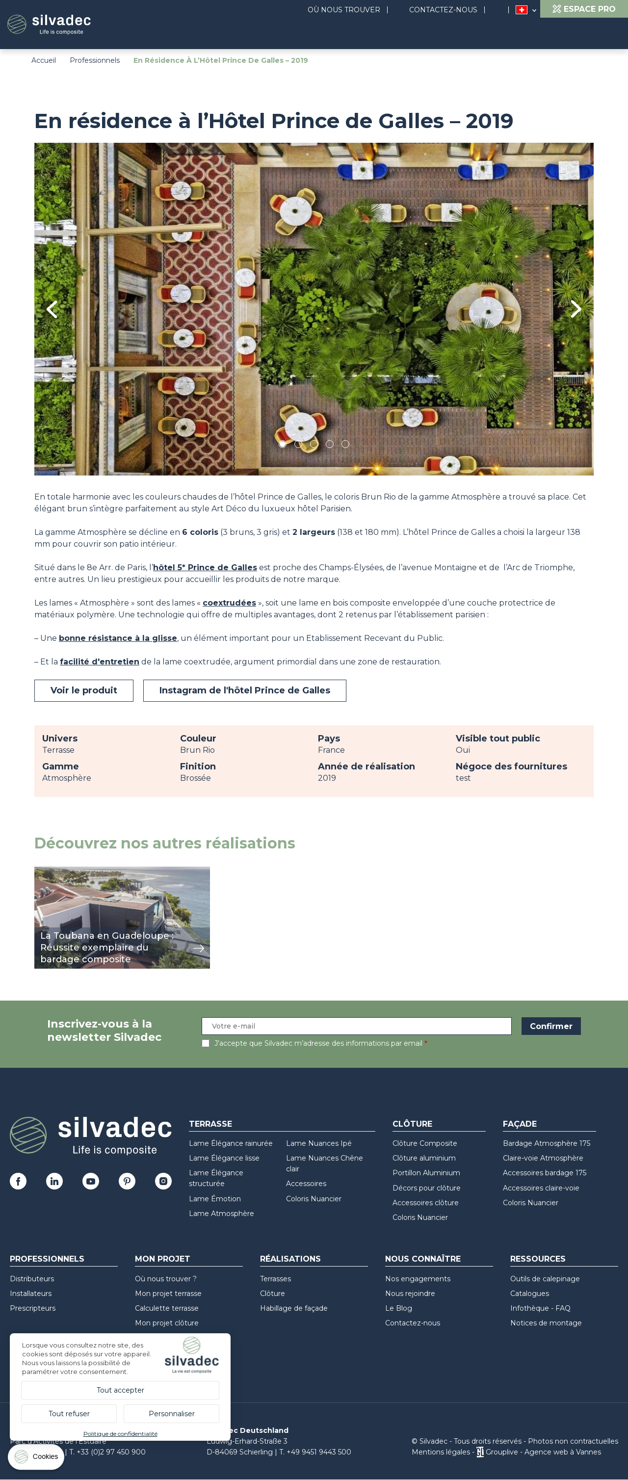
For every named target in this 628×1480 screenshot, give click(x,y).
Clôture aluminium (424, 1158)
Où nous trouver (344, 9)
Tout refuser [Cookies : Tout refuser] (69, 1413)
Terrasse (210, 1124)
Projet (307, 34)
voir (41, 871)
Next (576, 309)
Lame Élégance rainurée (231, 1143)
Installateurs (31, 1293)
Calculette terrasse (167, 1308)
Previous (51, 309)
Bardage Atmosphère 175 (546, 1143)
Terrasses (275, 1278)
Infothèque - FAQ (540, 1308)
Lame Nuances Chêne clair (324, 1163)
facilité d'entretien (99, 661)
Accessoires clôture (425, 1202)
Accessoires (306, 1183)
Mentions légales (441, 1452)
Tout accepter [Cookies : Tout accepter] (120, 1390)
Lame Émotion (215, 1198)
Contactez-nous (443, 9)
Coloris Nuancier (313, 1198)
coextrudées (229, 603)
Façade (520, 1124)
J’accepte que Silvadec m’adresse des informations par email (318, 1043)
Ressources (523, 34)
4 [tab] (329, 445)
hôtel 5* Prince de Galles (205, 567)
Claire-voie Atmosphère (543, 1158)
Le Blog (398, 1308)
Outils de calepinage (545, 1278)
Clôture (412, 1124)
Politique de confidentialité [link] (120, 1433)
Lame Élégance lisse (224, 1158)
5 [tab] (345, 445)
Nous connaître (374, 34)
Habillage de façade (294, 1308)
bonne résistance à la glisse (118, 638)
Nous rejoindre (410, 1293)
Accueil (43, 60)
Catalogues (529, 1293)
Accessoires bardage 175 (544, 1172)
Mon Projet (162, 1259)
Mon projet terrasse (168, 1293)
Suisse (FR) (521, 10)
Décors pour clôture (426, 1188)
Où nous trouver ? (166, 1278)
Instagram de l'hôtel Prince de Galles (244, 690)
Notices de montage (546, 1323)
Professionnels (95, 60)
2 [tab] (298, 445)
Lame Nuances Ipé (319, 1143)
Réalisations (453, 34)
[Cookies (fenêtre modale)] (37, 1459)
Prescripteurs (32, 1308)
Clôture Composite (424, 1143)
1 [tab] (282, 445)
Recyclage (587, 34)
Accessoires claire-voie (541, 1188)
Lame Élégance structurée (216, 1178)
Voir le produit (84, 690)
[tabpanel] (314, 309)
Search (501, 10)
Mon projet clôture (167, 1323)
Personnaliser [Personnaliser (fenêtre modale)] (172, 1413)
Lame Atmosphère (221, 1213)
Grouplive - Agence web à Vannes (543, 1452)
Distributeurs (32, 1278)
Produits (249, 34)
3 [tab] (314, 445)
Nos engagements (417, 1278)
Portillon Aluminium (426, 1172)
